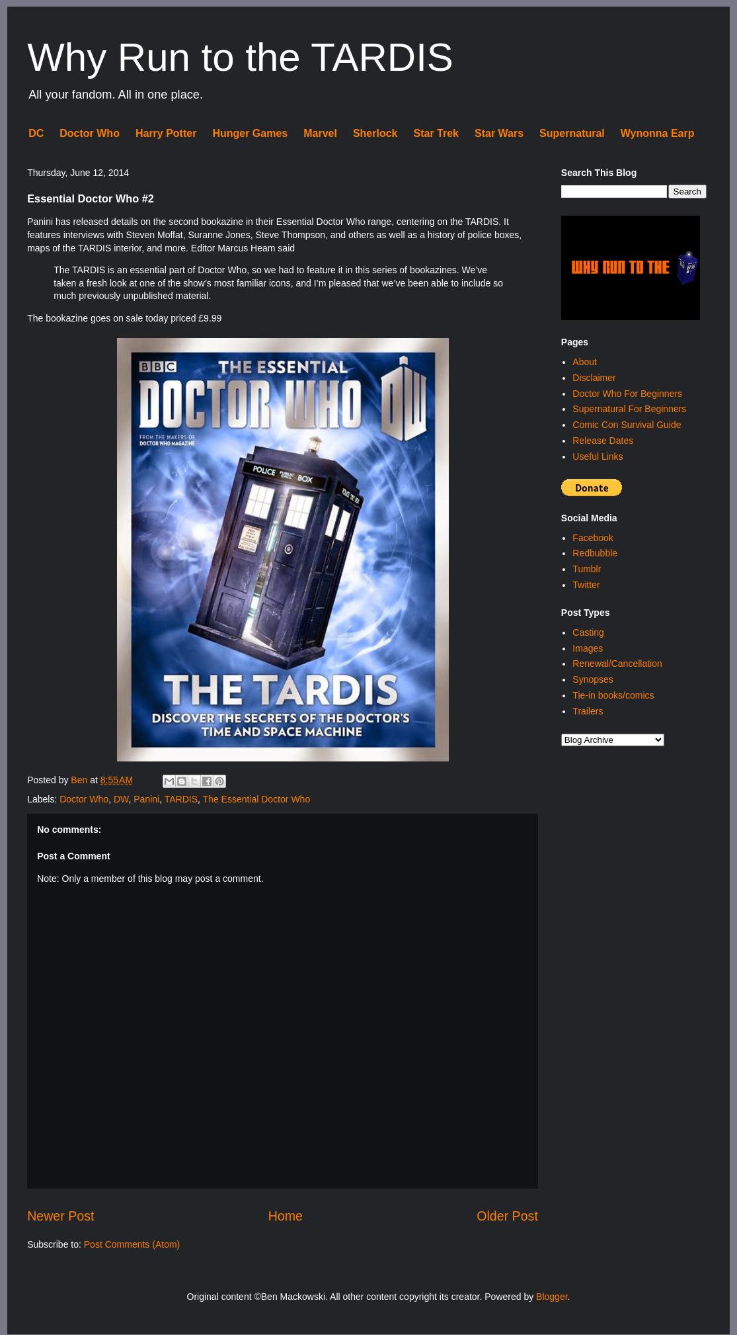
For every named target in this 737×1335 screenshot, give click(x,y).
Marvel (320, 133)
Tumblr (586, 569)
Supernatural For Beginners (629, 409)
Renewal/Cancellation (617, 663)
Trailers (587, 711)
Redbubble (594, 553)
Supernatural (572, 133)
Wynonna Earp (658, 133)
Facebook (592, 538)
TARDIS (181, 799)
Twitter (586, 585)
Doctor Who (89, 133)
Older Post (507, 1216)
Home (285, 1216)
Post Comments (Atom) (132, 1244)
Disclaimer (593, 377)
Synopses (592, 679)
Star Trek (436, 133)
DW (121, 799)
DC (36, 133)
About (584, 362)
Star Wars (499, 133)
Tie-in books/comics (613, 695)
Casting (587, 632)
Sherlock (375, 133)
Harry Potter (166, 133)
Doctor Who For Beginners (627, 393)
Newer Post (60, 1216)
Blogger (551, 1296)
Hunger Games (250, 133)
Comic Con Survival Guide (626, 424)
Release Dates (602, 440)
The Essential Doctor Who (257, 799)
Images (587, 648)
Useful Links (597, 456)
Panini (146, 799)
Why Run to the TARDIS (240, 57)
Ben (80, 780)
